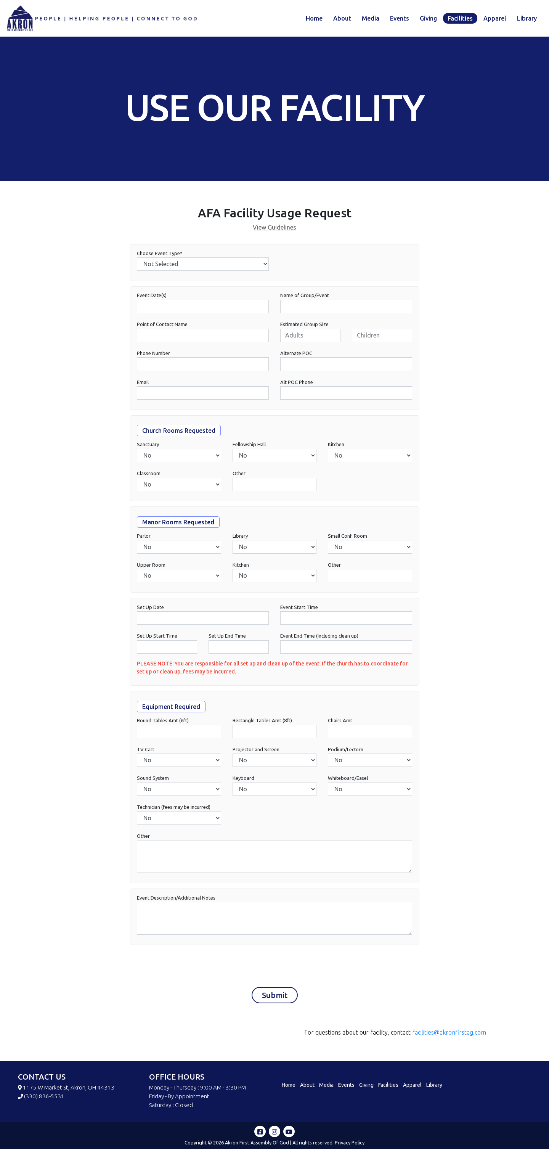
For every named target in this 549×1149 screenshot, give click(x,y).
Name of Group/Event (304, 297)
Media (370, 18)
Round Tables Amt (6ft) (163, 722)
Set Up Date (150, 609)
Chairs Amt (340, 722)
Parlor (144, 537)
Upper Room (151, 566)
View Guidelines (274, 227)
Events (399, 18)
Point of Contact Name (162, 326)
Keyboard (243, 780)
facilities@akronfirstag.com (449, 1032)
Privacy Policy (349, 1142)
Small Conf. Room (347, 537)
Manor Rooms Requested (178, 524)
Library (527, 18)
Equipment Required (171, 708)
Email (143, 384)
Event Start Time (299, 609)
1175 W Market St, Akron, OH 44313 (68, 1087)
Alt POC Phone (296, 384)
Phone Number (153, 355)
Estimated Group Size (304, 326)
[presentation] (193, 966)
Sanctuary (148, 446)
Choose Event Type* (160, 255)
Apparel (494, 18)
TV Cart (145, 751)
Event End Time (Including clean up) (319, 638)
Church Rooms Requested (178, 432)
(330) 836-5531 (44, 1096)
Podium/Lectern (345, 751)
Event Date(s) (152, 297)
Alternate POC (296, 355)
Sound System (153, 780)
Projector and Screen (256, 751)
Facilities (460, 18)
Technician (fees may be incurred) (173, 809)
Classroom (149, 475)
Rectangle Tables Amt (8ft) (262, 722)
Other (239, 475)
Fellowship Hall (249, 446)
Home (314, 18)
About (342, 18)
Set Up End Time (227, 638)
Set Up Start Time (157, 638)
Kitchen (336, 446)
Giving (428, 18)
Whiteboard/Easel (348, 780)
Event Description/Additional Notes (176, 899)
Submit (274, 997)
